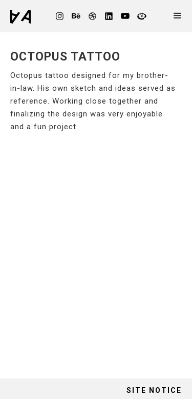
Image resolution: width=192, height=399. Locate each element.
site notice (154, 390)
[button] (180, 16)
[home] (23, 16)
